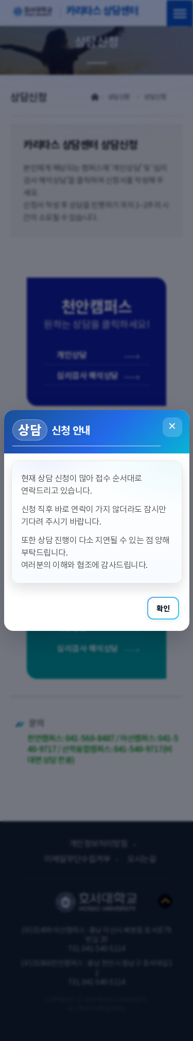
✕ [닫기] (172, 427)
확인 (163, 608)
